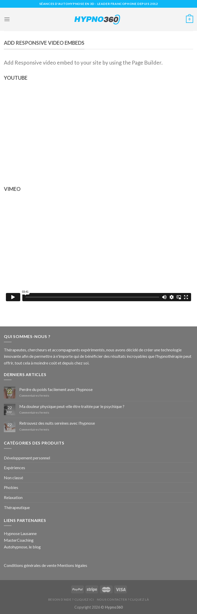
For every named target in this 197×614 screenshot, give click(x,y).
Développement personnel (27, 457)
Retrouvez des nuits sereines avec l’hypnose (57, 423)
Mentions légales (72, 565)
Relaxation (13, 497)
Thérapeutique (17, 507)
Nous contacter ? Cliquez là (123, 599)
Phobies (11, 487)
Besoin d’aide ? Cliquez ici (71, 599)
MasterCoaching (19, 540)
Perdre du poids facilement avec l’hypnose (56, 389)
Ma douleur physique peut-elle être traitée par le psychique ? (71, 406)
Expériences (14, 467)
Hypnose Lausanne (20, 533)
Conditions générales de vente (30, 565)
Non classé (13, 477)
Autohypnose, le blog (22, 546)
